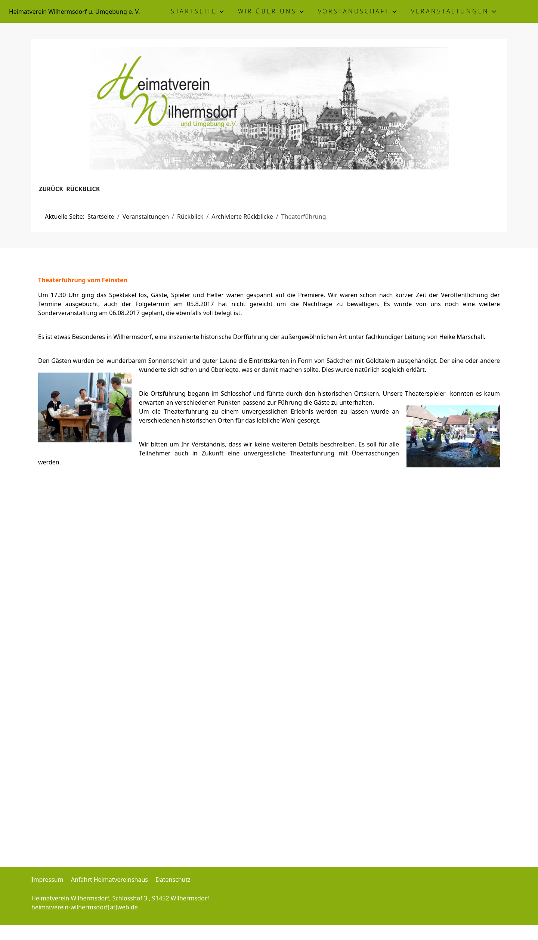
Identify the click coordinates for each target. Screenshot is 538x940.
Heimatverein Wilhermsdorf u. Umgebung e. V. (74, 11)
